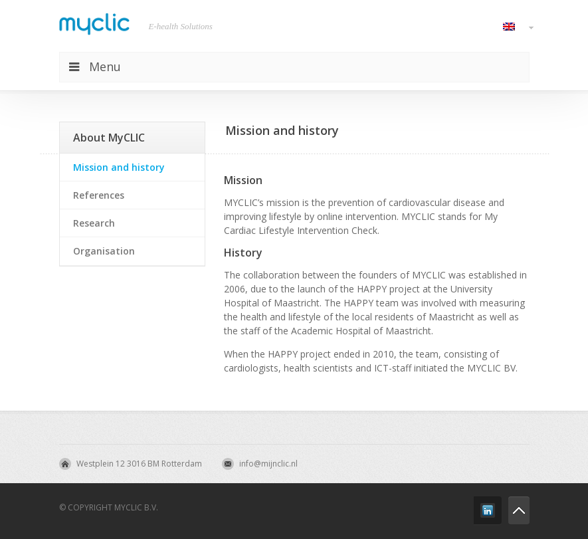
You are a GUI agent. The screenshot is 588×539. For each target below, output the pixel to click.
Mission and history (119, 167)
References (98, 195)
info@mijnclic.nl (268, 463)
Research (94, 223)
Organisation (104, 251)
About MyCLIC (109, 137)
